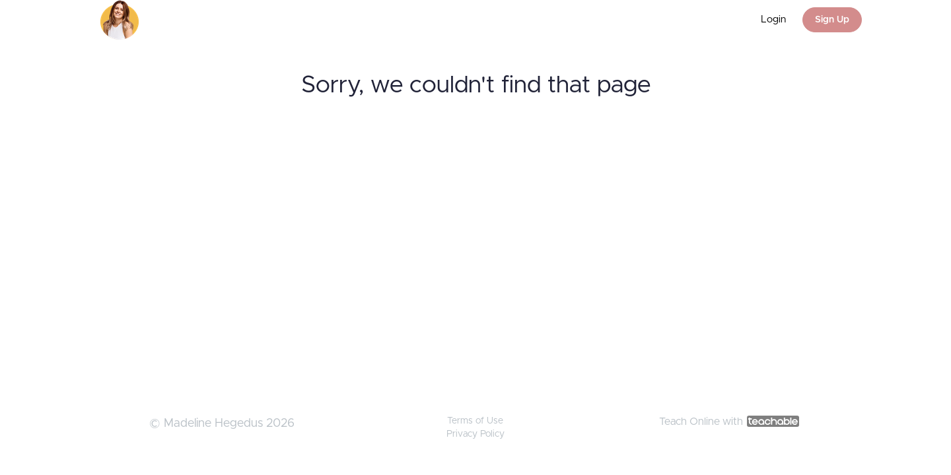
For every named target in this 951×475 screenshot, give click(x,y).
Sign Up (832, 19)
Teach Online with (729, 421)
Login (773, 19)
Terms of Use (475, 421)
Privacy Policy (475, 434)
